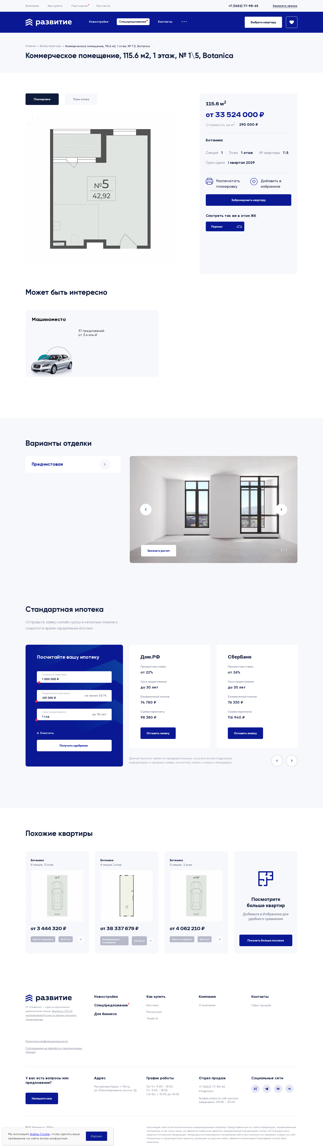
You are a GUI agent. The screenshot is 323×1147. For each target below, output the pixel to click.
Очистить (47, 727)
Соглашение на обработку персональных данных (54, 1044)
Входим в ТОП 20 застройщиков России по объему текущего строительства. (51, 1009)
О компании (207, 999)
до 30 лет (71, 709)
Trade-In (152, 1012)
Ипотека (152, 999)
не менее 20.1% (71, 690)
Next (281, 504)
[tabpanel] (213, 503)
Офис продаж (261, 999)
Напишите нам (42, 1094)
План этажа (81, 99)
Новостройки (98, 22)
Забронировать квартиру (248, 200)
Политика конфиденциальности (47, 1035)
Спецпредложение (132, 22)
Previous (146, 504)
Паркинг (226, 226)
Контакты (103, 5)
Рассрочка (154, 1006)
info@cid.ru (206, 1085)
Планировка (42, 99)
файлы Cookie (40, 1134)
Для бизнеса (105, 1008)
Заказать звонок (285, 6)
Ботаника (214, 140)
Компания (32, 5)
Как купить (55, 5)
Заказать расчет (158, 545)
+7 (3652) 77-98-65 (243, 6)
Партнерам (79, 5)
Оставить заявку (158, 727)
